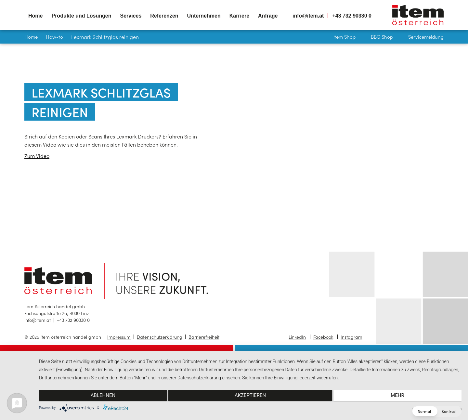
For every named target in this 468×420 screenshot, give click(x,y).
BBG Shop (382, 36)
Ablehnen (102, 396)
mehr (398, 396)
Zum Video (36, 155)
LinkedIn (297, 337)
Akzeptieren (250, 396)
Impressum (119, 337)
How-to (54, 36)
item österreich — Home (418, 15)
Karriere (239, 16)
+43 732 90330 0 (351, 15)
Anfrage (268, 16)
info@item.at (308, 15)
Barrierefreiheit (203, 337)
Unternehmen (204, 16)
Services (130, 16)
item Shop (344, 36)
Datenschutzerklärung (159, 337)
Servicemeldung (426, 36)
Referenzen (164, 16)
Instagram (351, 337)
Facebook (323, 337)
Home (35, 16)
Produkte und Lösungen (81, 16)
